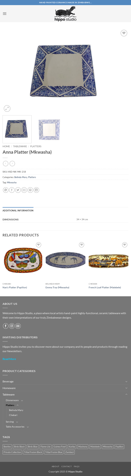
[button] (5, 13)
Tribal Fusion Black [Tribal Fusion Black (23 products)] (33, 452)
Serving (10, 421)
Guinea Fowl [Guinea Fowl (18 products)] (60, 446)
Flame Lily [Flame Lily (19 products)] (45, 446)
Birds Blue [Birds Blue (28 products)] (33, 446)
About (55, 466)
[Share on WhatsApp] (6, 190)
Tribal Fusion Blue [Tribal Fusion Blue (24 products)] (53, 452)
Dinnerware (12, 400)
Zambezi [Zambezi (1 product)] (69, 452)
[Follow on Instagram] (12, 326)
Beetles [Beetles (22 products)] (7, 446)
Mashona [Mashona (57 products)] (82, 446)
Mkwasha (12, 182)
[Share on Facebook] (12, 190)
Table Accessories (15, 426)
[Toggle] (126, 381)
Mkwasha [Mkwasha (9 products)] (107, 446)
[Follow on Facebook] (6, 326)
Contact (66, 466)
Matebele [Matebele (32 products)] (95, 446)
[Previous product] (12, 163)
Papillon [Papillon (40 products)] (119, 446)
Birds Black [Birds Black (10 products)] (19, 446)
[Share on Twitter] (18, 190)
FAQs (76, 466)
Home (6, 146)
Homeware (9, 388)
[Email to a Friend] (24, 190)
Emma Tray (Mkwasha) (57, 287)
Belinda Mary (20, 177)
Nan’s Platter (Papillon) (15, 287)
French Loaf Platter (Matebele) (105, 287)
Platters (35, 146)
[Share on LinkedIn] (36, 190)
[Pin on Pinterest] (30, 190)
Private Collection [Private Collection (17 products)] (12, 452)
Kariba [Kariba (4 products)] (72, 446)
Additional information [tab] (18, 210)
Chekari (13, 415)
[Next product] (5, 163)
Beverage (8, 381)
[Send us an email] (18, 326)
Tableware (20, 146)
